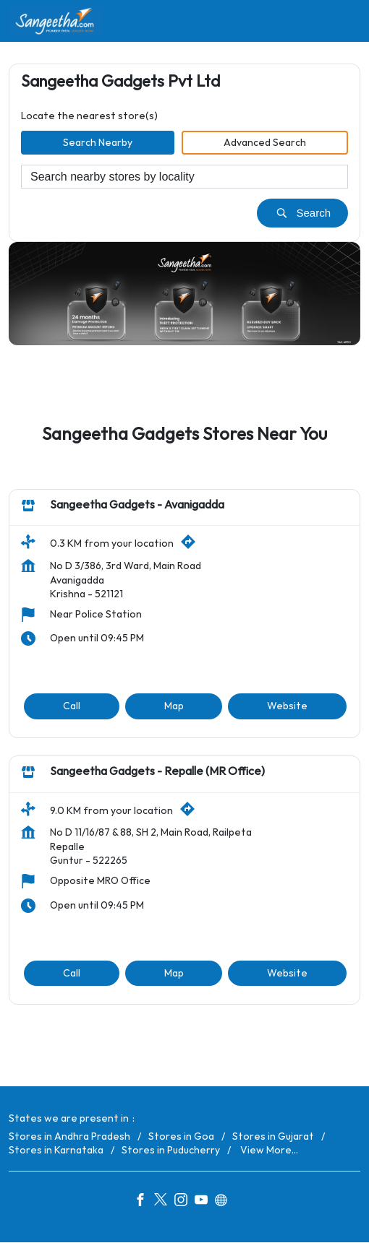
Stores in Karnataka (56, 1150)
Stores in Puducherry (171, 1150)
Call (71, 706)
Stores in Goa (181, 1136)
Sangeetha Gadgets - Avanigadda (137, 505)
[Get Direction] (192, 545)
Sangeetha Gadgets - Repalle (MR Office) (157, 772)
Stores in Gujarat (273, 1136)
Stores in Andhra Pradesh (69, 1136)
